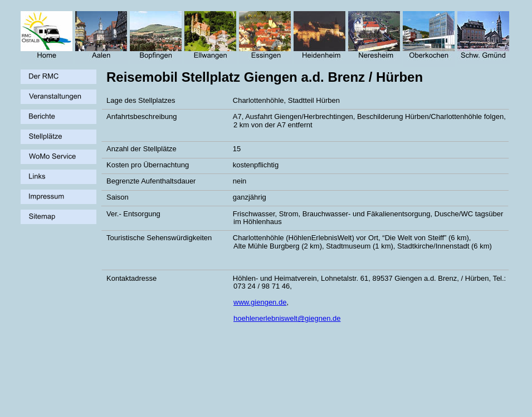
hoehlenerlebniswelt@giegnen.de (286, 318)
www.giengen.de (259, 302)
